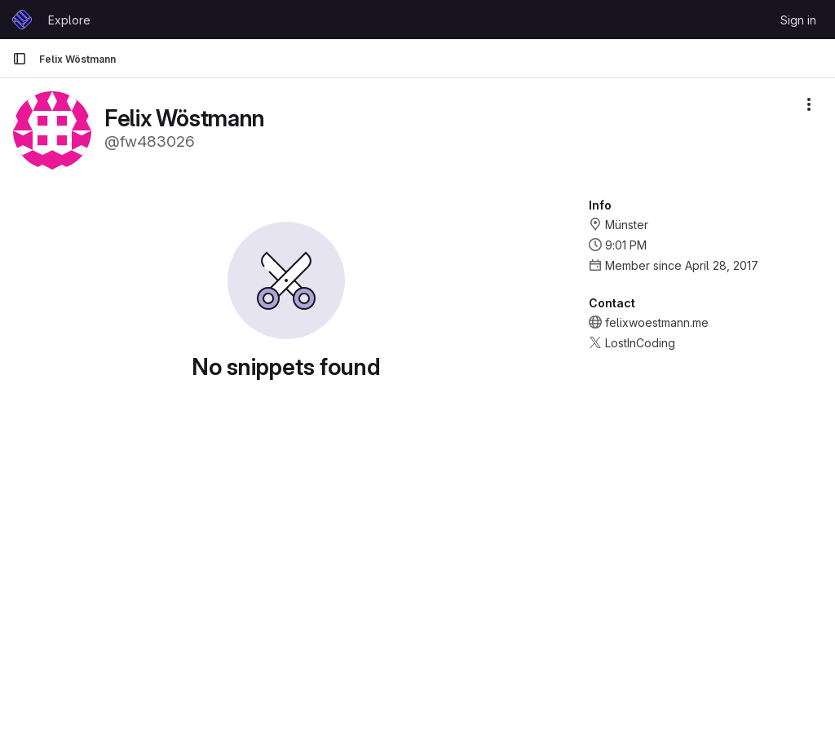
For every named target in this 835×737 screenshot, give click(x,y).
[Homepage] (22, 20)
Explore (69, 20)
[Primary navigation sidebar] (20, 59)
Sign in (798, 20)
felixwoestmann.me (657, 322)
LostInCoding (640, 343)
